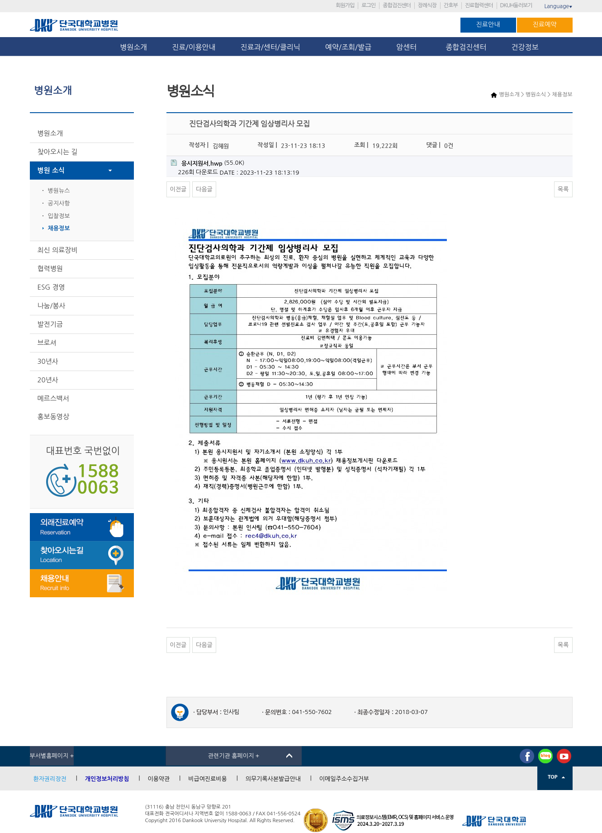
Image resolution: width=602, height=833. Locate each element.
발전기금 (50, 324)
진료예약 (545, 24)
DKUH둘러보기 (516, 5)
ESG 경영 (51, 287)
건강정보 (525, 47)
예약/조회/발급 (348, 47)
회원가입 (345, 5)
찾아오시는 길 (58, 151)
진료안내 (488, 24)
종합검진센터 (397, 5)
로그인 (368, 5)
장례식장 (427, 5)
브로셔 (47, 342)
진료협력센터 (479, 5)
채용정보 (59, 228)
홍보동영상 (54, 416)
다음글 (204, 189)
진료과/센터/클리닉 (270, 47)
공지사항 (59, 203)
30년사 (48, 361)
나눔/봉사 (52, 305)
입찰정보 (59, 216)
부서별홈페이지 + (52, 756)
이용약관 (158, 779)
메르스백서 (54, 398)
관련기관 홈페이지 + (234, 756)
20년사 (48, 379)
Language (558, 6)
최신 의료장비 (58, 250)
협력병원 (50, 268)
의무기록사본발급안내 (273, 779)
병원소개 (133, 47)
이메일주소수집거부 (344, 779)
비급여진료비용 (207, 779)
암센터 (408, 47)
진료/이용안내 (193, 47)
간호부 (451, 5)
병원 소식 (51, 170)
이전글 (178, 189)
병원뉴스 (59, 191)
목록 (563, 189)
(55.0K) (208, 163)
